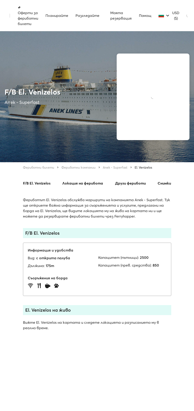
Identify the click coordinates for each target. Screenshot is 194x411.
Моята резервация (121, 15)
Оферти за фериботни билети (28, 15)
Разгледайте (87, 15)
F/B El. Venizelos (36, 183)
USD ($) (175, 15)
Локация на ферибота (82, 183)
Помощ (145, 15)
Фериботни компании (78, 167)
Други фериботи (130, 183)
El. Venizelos (143, 167)
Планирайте (56, 15)
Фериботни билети (38, 167)
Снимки (164, 183)
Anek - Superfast (115, 167)
